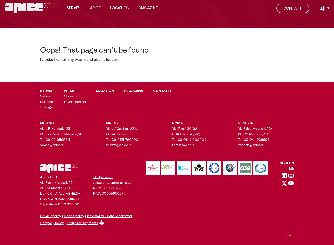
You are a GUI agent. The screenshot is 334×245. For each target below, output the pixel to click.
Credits (289, 236)
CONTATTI (292, 9)
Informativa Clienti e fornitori (109, 216)
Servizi (73, 8)
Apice (95, 8)
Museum (46, 102)
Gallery (45, 96)
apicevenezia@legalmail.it (112, 183)
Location (119, 8)
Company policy (52, 223)
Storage (46, 107)
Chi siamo (71, 96)
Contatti (162, 91)
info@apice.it (103, 177)
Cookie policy (74, 216)
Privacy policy (50, 216)
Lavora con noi (75, 102)
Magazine (148, 8)
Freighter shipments (85, 223)
